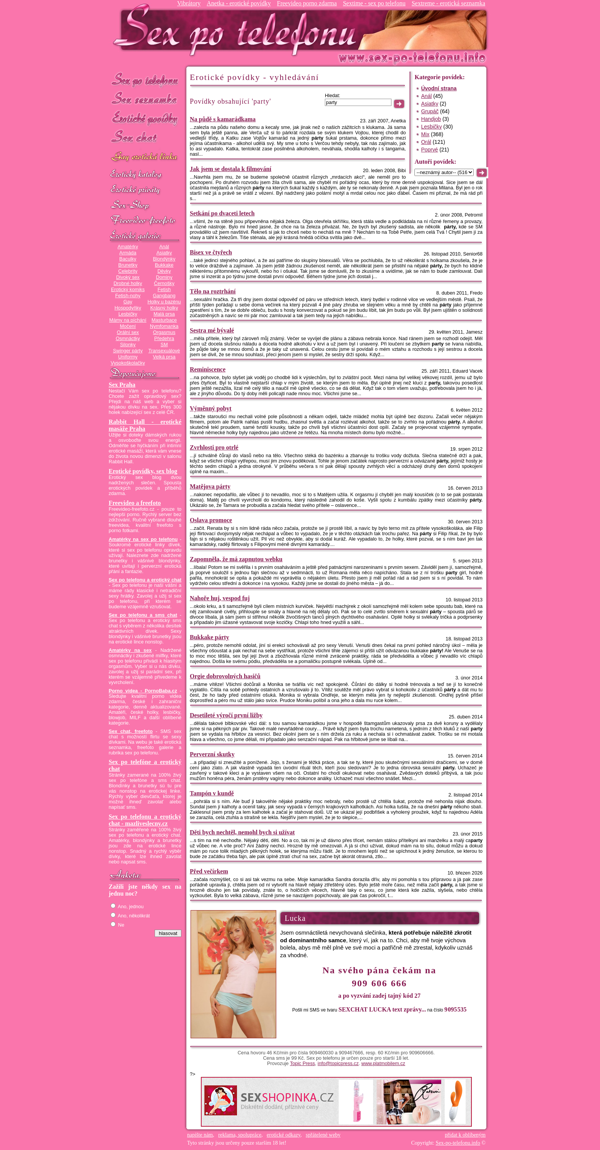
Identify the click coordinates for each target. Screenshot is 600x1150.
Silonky (128, 344)
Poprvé (429, 150)
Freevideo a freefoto (135, 503)
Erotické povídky (145, 118)
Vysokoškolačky (128, 363)
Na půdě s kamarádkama (223, 119)
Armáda (127, 253)
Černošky (164, 283)
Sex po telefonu (145, 79)
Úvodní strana (439, 88)
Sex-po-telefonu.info (458, 1143)
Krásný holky (164, 308)
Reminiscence (207, 369)
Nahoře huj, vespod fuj (219, 598)
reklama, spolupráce (239, 1135)
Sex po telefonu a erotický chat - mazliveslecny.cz (145, 820)
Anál (164, 246)
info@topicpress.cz (338, 1063)
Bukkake (164, 265)
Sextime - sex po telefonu (374, 3)
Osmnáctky (128, 338)
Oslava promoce (211, 520)
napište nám (200, 1135)
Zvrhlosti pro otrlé (214, 447)
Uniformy (128, 357)
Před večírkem (209, 871)
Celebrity (127, 271)
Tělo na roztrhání (213, 291)
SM (164, 344)
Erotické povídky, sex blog (143, 471)
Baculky (127, 259)
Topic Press (302, 1063)
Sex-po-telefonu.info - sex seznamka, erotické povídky (237, 29)
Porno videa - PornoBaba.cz (143, 691)
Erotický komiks (128, 289)
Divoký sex (127, 277)
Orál (426, 142)
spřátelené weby (323, 1135)
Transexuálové (164, 350)
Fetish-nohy (127, 295)
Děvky (164, 271)
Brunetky (127, 265)
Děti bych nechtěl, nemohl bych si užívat (242, 832)
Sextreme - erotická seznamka (448, 3)
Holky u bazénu (164, 302)
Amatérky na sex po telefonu (143, 539)
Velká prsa (164, 357)
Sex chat (145, 138)
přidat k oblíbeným (465, 1135)
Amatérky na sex (130, 650)
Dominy (164, 277)
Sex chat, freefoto (131, 731)
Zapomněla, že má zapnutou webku (236, 559)
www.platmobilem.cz (383, 1063)
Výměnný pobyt (211, 408)
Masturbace (164, 320)
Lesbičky (127, 314)
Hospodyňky (127, 308)
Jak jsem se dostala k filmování (230, 169)
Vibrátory (189, 3)
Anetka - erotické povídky (239, 3)
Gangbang (164, 295)
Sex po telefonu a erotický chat (145, 580)
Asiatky (164, 253)
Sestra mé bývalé (212, 330)
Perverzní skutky (212, 754)
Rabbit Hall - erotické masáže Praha (145, 425)
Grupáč (430, 111)
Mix (425, 134)
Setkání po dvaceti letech (222, 213)
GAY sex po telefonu (145, 157)
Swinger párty (127, 350)
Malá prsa (164, 314)
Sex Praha (122, 384)
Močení (128, 326)
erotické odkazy (283, 1135)
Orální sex (128, 332)
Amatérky (127, 246)
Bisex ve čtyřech (211, 252)
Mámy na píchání (127, 320)
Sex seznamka (145, 99)
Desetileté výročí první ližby (226, 715)
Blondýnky (164, 259)
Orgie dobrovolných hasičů (225, 676)
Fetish (164, 289)
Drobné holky (128, 283)
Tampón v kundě (212, 793)
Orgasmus (164, 332)
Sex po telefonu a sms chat (143, 615)
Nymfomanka (164, 326)
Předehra (164, 338)
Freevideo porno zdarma (307, 3)
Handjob (431, 119)
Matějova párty (210, 486)
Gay (127, 302)
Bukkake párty (209, 637)
